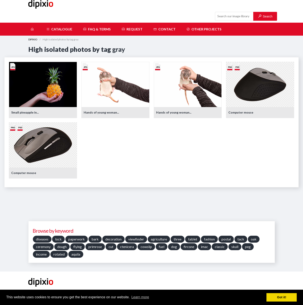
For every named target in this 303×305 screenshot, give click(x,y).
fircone (189, 247)
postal (226, 239)
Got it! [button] (281, 297)
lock (58, 239)
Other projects (203, 29)
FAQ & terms (97, 29)
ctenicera (127, 247)
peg (248, 247)
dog (174, 247)
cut (111, 247)
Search (265, 16)
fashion (209, 239)
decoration (113, 239)
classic (220, 247)
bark (95, 239)
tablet (192, 239)
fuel (161, 247)
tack (240, 239)
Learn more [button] (140, 297)
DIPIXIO (32, 39)
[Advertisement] (151, 205)
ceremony (43, 247)
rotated (59, 254)
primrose (95, 247)
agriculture (159, 239)
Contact (164, 29)
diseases (42, 239)
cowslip (146, 247)
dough (62, 247)
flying (77, 247)
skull (234, 247)
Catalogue (59, 29)
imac (204, 247)
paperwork (76, 239)
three (177, 239)
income (41, 254)
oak (254, 239)
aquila (75, 254)
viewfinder (136, 239)
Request (132, 29)
